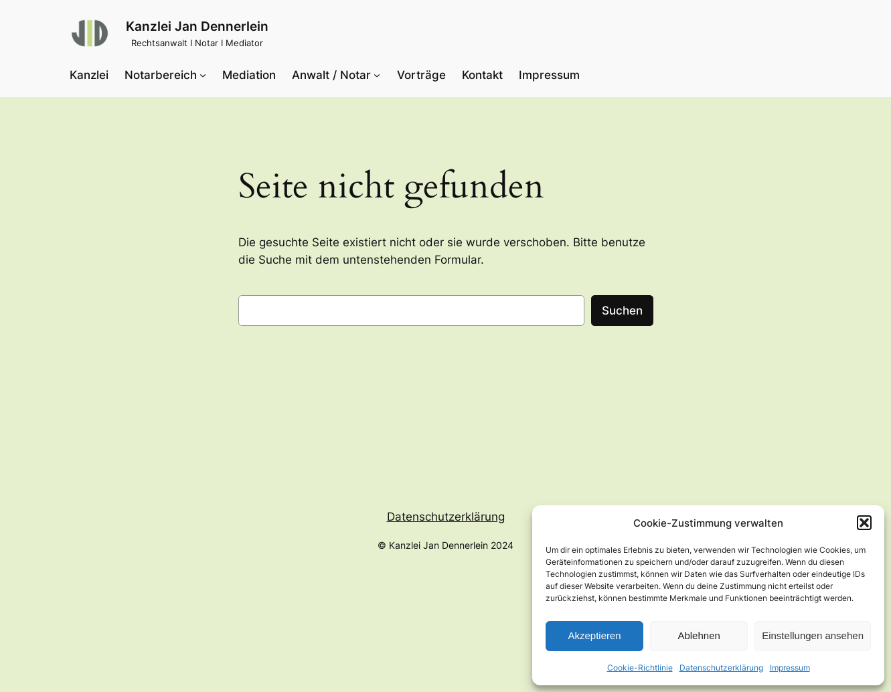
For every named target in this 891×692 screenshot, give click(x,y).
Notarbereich (161, 75)
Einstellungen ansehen (813, 635)
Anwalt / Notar (331, 75)
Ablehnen (698, 635)
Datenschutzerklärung (721, 668)
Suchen (622, 310)
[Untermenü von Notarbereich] (202, 75)
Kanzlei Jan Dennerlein (197, 26)
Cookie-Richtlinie (640, 668)
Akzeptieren (594, 635)
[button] (864, 522)
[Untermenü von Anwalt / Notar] (377, 75)
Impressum (790, 668)
